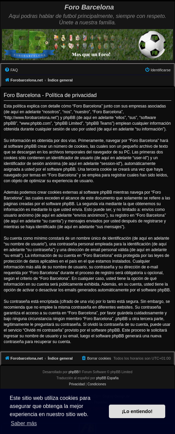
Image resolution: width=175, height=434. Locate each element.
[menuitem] (11, 70)
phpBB (73, 372)
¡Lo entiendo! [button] (137, 411)
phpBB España (107, 378)
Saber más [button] (24, 423)
